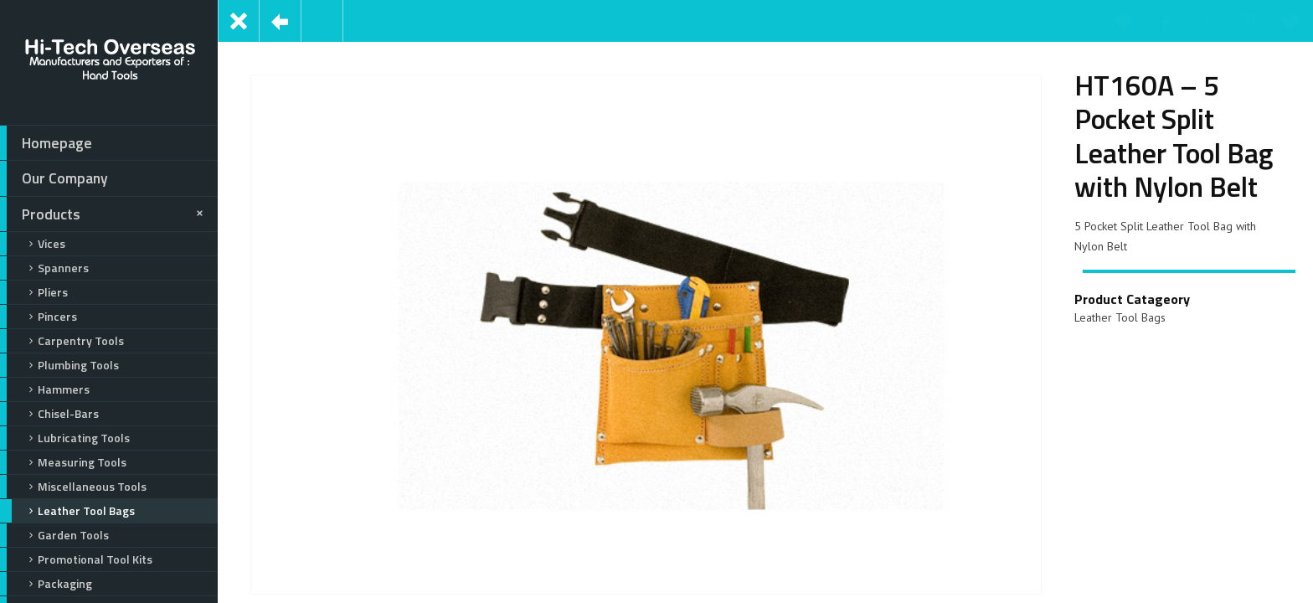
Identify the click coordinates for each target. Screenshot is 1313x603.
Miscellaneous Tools (73, 486)
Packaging (46, 583)
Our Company (54, 178)
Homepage (46, 143)
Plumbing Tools (59, 365)
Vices (32, 243)
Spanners (44, 268)
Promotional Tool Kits (76, 559)
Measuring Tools (63, 462)
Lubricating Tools (65, 438)
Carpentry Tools (62, 341)
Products (104, 214)
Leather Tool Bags (67, 511)
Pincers (38, 316)
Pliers (34, 292)
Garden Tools (54, 535)
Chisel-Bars (49, 413)
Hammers (45, 389)
